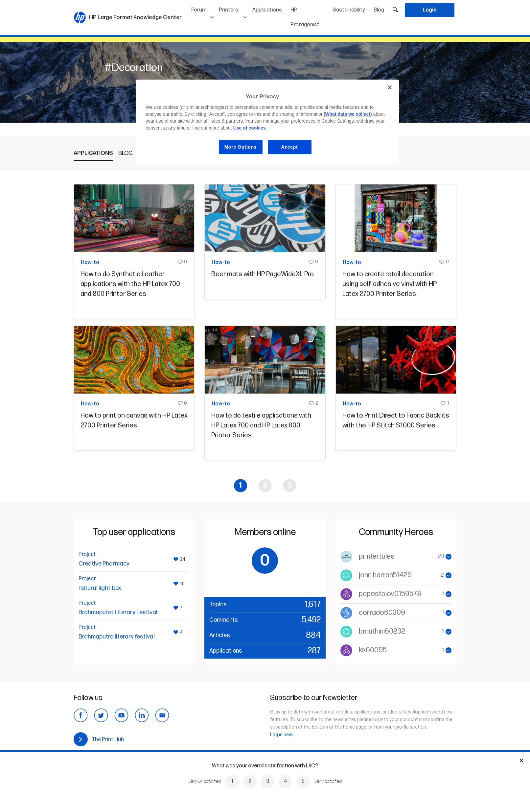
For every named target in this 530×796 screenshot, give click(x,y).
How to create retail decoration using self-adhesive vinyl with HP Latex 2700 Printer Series (389, 284)
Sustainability (349, 10)
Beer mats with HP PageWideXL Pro (262, 274)
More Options (240, 147)
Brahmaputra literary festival (117, 636)
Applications (267, 10)
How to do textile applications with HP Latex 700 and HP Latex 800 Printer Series (261, 425)
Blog (379, 10)
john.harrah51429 (385, 575)
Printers (228, 10)
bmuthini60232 (382, 631)
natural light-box (100, 588)
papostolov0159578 (390, 594)
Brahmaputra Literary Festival (118, 612)
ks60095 (373, 650)
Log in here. (282, 734)
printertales (377, 556)
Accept (289, 147)
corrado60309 (382, 612)
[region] (267, 122)
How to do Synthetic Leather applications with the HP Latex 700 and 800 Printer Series (130, 284)
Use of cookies (249, 128)
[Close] (389, 87)
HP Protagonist (304, 17)
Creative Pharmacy (104, 563)
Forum (198, 10)
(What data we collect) (348, 114)
